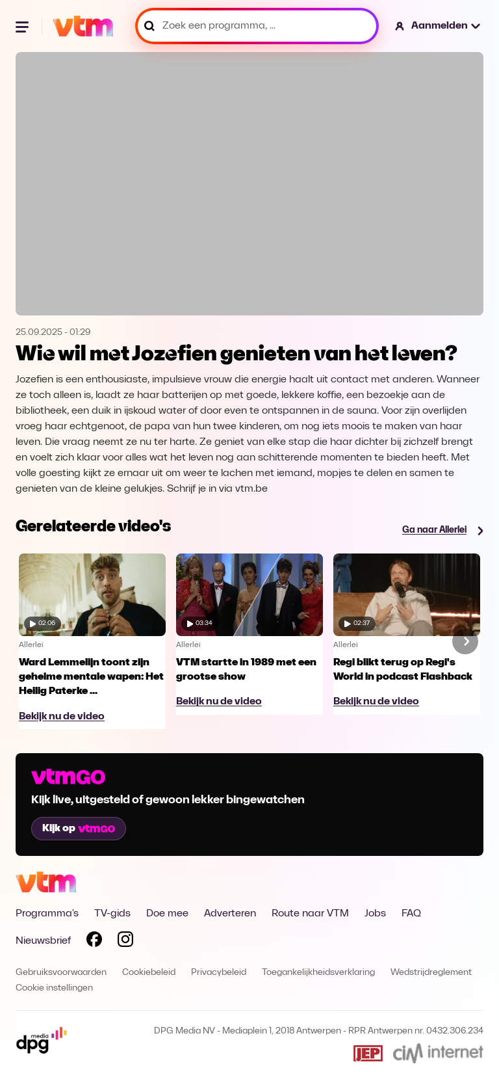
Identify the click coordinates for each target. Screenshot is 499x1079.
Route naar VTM (310, 914)
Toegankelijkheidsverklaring (318, 973)
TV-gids (112, 914)
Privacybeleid (218, 973)
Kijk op (78, 828)
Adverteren (230, 914)
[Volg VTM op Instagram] (125, 941)
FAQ (411, 914)
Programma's (47, 914)
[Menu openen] (23, 26)
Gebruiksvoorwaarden (61, 973)
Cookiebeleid (148, 973)
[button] (438, 26)
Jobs (375, 914)
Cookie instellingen (54, 988)
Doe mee (167, 914)
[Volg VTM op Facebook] (94, 941)
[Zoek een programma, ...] (257, 26)
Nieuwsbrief (43, 941)
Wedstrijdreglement (431, 973)
